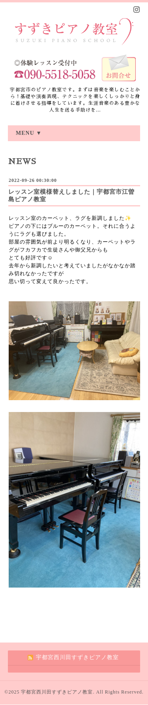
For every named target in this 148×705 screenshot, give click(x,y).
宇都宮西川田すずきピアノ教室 (57, 692)
